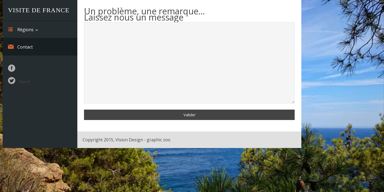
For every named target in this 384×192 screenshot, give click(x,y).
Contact (20, 46)
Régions (21, 29)
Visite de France (38, 10)
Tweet (24, 82)
